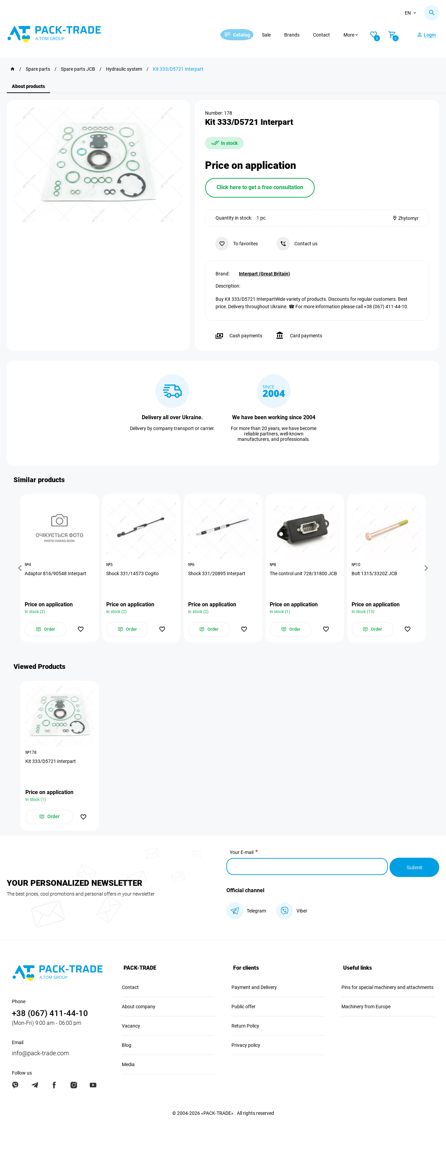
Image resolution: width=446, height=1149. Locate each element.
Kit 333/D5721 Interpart (50, 762)
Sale (274, 35)
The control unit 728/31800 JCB (304, 574)
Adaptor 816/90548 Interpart (56, 574)
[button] (21, 568)
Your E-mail (241, 853)
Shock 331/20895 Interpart (217, 574)
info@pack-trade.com (40, 1052)
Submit (413, 867)
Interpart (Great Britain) (264, 273)
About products (28, 86)
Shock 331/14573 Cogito (133, 574)
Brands (300, 35)
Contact (329, 35)
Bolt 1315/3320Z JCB (375, 574)
